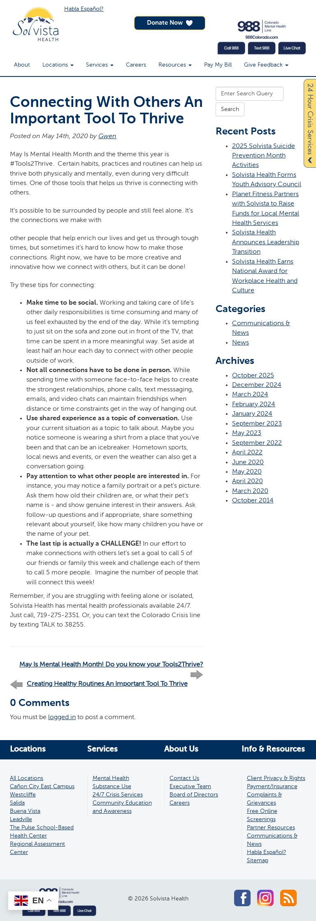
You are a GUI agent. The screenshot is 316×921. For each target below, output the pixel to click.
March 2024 (250, 394)
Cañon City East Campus (42, 786)
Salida (17, 803)
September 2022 (257, 443)
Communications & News (272, 840)
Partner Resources (271, 828)
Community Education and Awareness (122, 807)
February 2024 (253, 404)
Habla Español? (84, 9)
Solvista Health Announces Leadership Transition (265, 242)
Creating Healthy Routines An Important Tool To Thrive (107, 684)
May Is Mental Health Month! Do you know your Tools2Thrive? (111, 665)
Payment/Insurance (272, 786)
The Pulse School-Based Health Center (42, 832)
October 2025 (253, 375)
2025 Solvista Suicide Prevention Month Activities (263, 156)
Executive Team (190, 786)
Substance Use (112, 786)
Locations (58, 65)
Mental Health (111, 778)
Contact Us (184, 778)
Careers (136, 65)
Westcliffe (23, 795)
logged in (62, 717)
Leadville (21, 819)
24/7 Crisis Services (118, 795)
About (22, 65)
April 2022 (247, 452)
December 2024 (256, 385)
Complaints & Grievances (264, 799)
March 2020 (250, 491)
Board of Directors (194, 795)
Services (100, 65)
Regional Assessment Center (37, 848)
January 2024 (252, 413)
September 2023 (257, 423)
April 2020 (247, 481)
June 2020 (248, 462)
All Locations (26, 778)
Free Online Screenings (262, 815)
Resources (175, 65)
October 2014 (253, 500)
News (240, 342)
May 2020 (247, 471)
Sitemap (257, 860)
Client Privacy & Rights (276, 778)
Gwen (107, 136)
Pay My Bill (218, 65)
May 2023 (246, 433)
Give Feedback (266, 65)
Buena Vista (25, 811)
